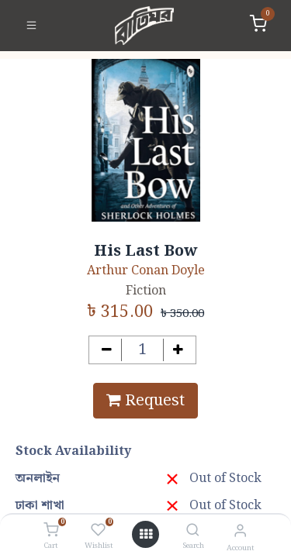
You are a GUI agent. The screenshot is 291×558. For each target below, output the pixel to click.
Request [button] (145, 400)
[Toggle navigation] (31, 26)
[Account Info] (240, 531)
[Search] (192, 531)
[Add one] (178, 350)
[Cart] (50, 531)
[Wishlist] (98, 531)
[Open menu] (146, 535)
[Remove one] (107, 350)
